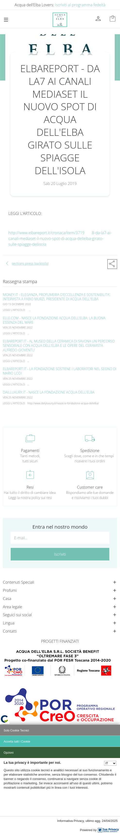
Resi (30, 487)
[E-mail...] (60, 538)
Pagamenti (30, 450)
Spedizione (89, 450)
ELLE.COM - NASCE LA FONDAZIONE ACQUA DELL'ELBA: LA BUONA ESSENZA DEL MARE (54, 320)
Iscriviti (60, 554)
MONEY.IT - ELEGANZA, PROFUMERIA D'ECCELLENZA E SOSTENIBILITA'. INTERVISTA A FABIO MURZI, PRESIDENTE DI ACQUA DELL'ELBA (57, 296)
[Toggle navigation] (6, 20)
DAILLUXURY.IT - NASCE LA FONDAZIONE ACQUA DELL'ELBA (49, 392)
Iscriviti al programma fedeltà (80, 4)
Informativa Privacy (70, 821)
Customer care (90, 487)
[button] (112, 264)
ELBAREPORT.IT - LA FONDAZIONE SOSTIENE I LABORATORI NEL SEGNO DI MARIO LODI (59, 371)
